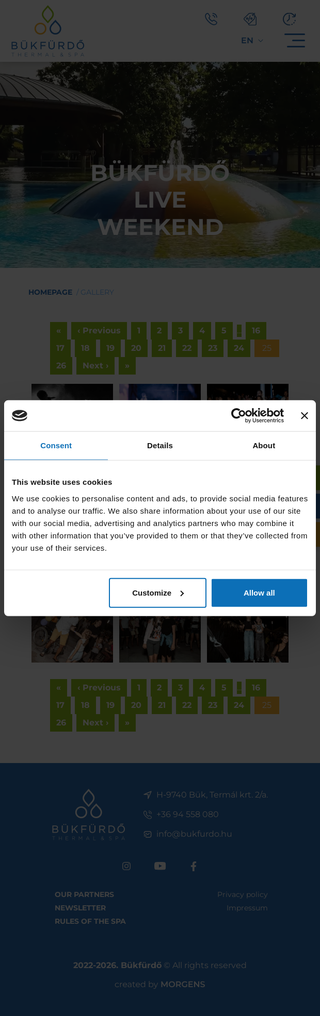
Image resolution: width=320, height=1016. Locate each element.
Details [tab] (160, 445)
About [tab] (263, 445)
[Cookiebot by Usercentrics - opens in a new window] (239, 416)
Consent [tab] (56, 445)
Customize (158, 592)
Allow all (259, 592)
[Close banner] (304, 415)
